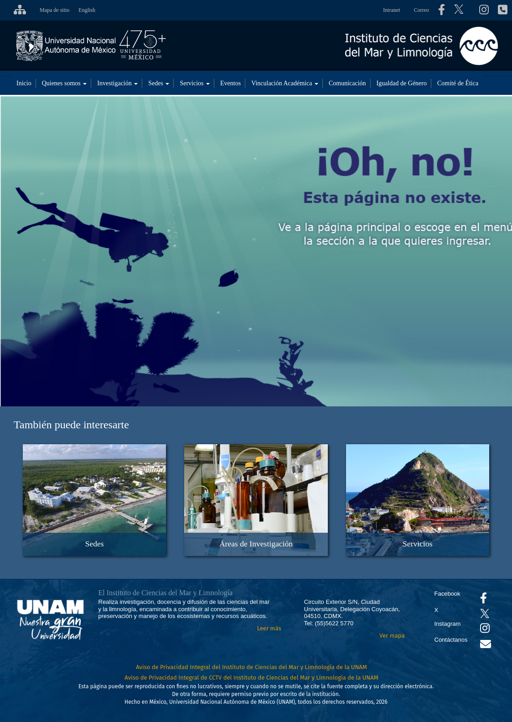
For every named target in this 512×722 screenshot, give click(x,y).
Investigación (117, 83)
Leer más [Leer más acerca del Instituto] (269, 628)
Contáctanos (451, 639)
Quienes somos (64, 83)
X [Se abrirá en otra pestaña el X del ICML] (436, 610)
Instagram (447, 623)
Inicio (23, 83)
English (86, 10)
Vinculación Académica (284, 83)
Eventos (230, 83)
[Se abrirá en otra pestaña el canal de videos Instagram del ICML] (485, 630)
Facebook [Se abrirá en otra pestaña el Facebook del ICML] (447, 593)
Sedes (158, 83)
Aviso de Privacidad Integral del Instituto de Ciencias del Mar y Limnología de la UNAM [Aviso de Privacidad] (251, 667)
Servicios (195, 83)
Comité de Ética (457, 83)
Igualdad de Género (402, 83)
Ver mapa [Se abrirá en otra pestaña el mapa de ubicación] (391, 635)
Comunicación (347, 83)
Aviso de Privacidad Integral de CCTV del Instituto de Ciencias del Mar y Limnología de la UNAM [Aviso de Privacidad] (251, 677)
